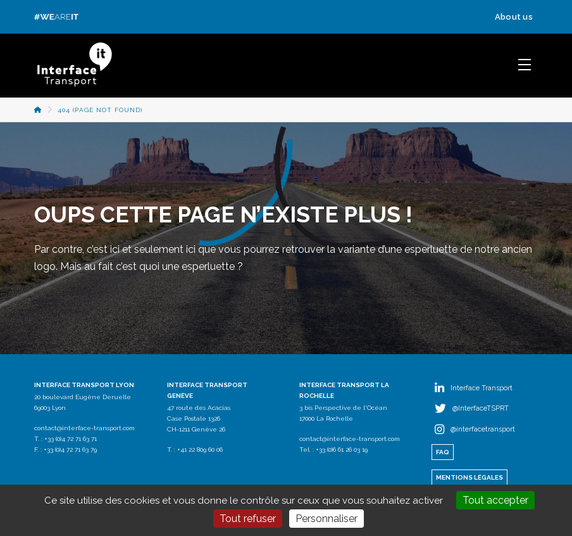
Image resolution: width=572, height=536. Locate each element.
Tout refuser (248, 519)
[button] (524, 64)
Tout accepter (495, 500)
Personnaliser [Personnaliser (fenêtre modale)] (326, 519)
